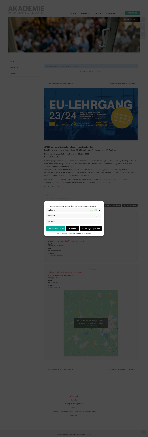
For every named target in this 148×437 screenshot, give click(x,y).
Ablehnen (72, 228)
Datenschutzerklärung (76, 233)
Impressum (87, 233)
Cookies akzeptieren (56, 228)
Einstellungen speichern (90, 228)
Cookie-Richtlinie (62, 233)
